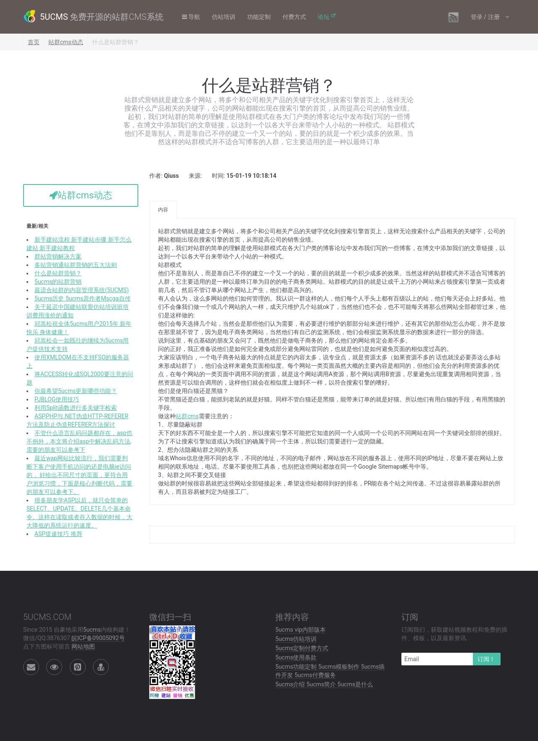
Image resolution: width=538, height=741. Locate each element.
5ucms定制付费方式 (301, 648)
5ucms (92, 629)
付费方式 (294, 16)
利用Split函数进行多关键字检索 (75, 407)
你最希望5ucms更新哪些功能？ (75, 391)
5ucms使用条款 (295, 657)
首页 (34, 42)
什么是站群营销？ (58, 273)
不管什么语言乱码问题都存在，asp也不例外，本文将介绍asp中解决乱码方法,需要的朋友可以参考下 (79, 441)
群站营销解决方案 (58, 256)
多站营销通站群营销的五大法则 (75, 264)
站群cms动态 (65, 42)
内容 (163, 210)
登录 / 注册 (486, 16)
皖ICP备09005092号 (98, 638)
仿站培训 (223, 16)
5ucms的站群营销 (58, 281)
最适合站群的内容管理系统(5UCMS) (81, 290)
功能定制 (259, 16)
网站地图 (83, 646)
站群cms (187, 416)
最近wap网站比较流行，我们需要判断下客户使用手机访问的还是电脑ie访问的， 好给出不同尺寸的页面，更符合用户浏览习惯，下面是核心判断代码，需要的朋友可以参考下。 (79, 475)
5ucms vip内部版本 (300, 629)
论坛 (324, 16)
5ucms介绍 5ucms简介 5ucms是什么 (324, 684)
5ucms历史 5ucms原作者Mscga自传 (82, 298)
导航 (191, 16)
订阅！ (486, 659)
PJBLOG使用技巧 (56, 399)
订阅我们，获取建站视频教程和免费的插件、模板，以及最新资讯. (454, 633)
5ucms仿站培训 (295, 639)
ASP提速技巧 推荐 (58, 533)
